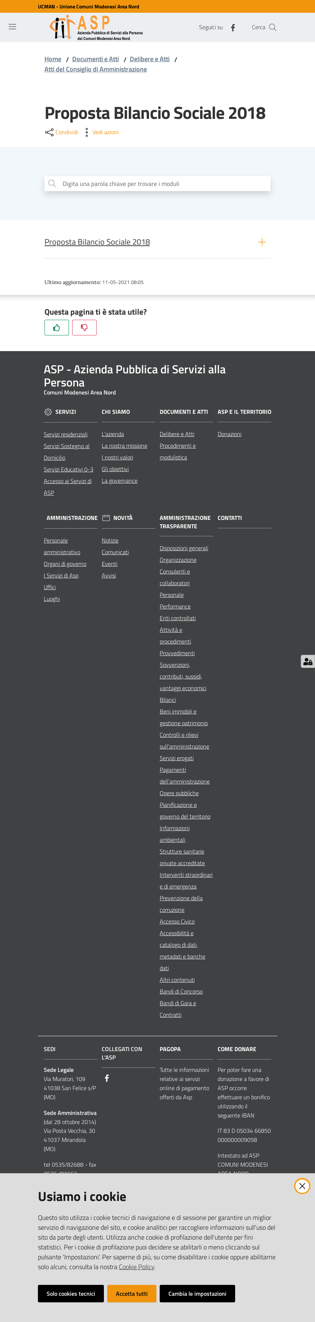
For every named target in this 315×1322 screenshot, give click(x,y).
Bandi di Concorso (181, 992)
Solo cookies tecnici (71, 1293)
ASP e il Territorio (244, 413)
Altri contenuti (177, 981)
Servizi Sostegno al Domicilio (67, 453)
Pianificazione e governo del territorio (185, 812)
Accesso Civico (177, 922)
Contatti (230, 519)
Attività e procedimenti (175, 637)
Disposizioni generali (184, 549)
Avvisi (109, 576)
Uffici (50, 588)
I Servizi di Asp (61, 576)
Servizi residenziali (66, 435)
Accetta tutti (132, 1293)
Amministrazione (72, 519)
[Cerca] (272, 27)
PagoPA (170, 1050)
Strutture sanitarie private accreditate (182, 858)
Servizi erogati (177, 759)
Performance (175, 607)
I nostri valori (117, 458)
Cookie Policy (136, 1267)
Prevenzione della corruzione (181, 905)
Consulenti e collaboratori (175, 578)
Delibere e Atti (150, 59)
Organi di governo (65, 564)
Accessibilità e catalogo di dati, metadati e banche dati (182, 952)
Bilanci (168, 701)
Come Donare (237, 1050)
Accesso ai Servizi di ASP (68, 488)
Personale (172, 596)
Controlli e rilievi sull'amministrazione (184, 742)
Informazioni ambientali (175, 835)
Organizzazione (178, 561)
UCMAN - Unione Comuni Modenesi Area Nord (88, 6)
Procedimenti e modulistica (178, 452)
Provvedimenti (177, 654)
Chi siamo (116, 413)
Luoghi (52, 599)
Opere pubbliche (179, 794)
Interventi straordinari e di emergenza (186, 882)
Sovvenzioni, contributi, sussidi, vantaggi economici (183, 678)
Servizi (65, 413)
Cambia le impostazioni (197, 1293)
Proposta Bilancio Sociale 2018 (97, 243)
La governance (119, 481)
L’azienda (113, 435)
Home (52, 59)
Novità (123, 519)
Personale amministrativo (62, 547)
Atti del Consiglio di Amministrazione (95, 69)
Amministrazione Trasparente (185, 523)
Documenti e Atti (95, 59)
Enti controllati (178, 619)
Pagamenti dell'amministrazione (185, 777)
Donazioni (229, 435)
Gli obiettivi (115, 470)
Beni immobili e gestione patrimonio (184, 718)
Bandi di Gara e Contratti (178, 1010)
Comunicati (115, 553)
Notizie (110, 541)
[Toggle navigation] (12, 26)
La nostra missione (124, 446)
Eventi (109, 564)
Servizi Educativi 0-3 (68, 470)
